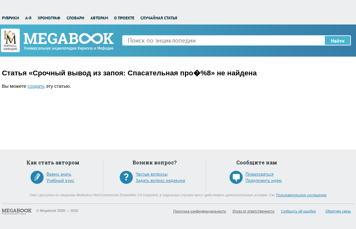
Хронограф (49, 18)
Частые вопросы (151, 174)
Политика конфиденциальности (199, 211)
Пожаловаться (260, 174)
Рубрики (10, 18)
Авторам (99, 18)
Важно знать (58, 174)
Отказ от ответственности (253, 211)
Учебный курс (60, 180)
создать (36, 86)
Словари (75, 18)
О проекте (124, 18)
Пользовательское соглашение (301, 195)
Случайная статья (158, 18)
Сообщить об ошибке (298, 211)
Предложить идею (264, 180)
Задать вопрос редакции (160, 180)
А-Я (28, 18)
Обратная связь (338, 211)
